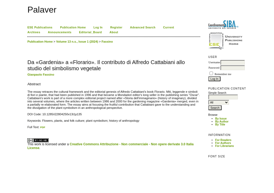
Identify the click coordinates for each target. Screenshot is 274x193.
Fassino (107, 41)
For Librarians (224, 145)
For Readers (223, 140)
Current (168, 27)
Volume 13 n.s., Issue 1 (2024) (77, 41)
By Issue (221, 118)
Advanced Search (142, 27)
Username (214, 62)
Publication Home (73, 27)
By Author (222, 121)
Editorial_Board (90, 32)
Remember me (223, 74)
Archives (33, 32)
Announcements (59, 32)
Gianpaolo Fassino (40, 74)
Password (213, 67)
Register (116, 27)
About (113, 32)
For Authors (223, 143)
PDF (42, 127)
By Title (220, 124)
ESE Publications (39, 27)
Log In (97, 27)
